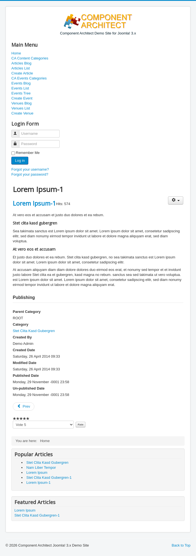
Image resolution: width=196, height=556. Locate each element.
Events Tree (20, 93)
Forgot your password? (29, 174)
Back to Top (181, 545)
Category (20, 324)
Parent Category (26, 312)
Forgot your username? (30, 169)
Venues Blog (21, 103)
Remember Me (28, 153)
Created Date (24, 350)
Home (16, 53)
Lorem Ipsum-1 (34, 203)
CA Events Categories (29, 78)
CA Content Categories (29, 58)
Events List (20, 88)
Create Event (21, 98)
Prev (23, 406)
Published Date (26, 375)
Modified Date (24, 363)
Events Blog (20, 83)
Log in (20, 160)
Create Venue (22, 113)
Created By (22, 337)
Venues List (20, 108)
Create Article (22, 73)
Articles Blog (21, 63)
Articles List (20, 68)
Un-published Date (29, 388)
